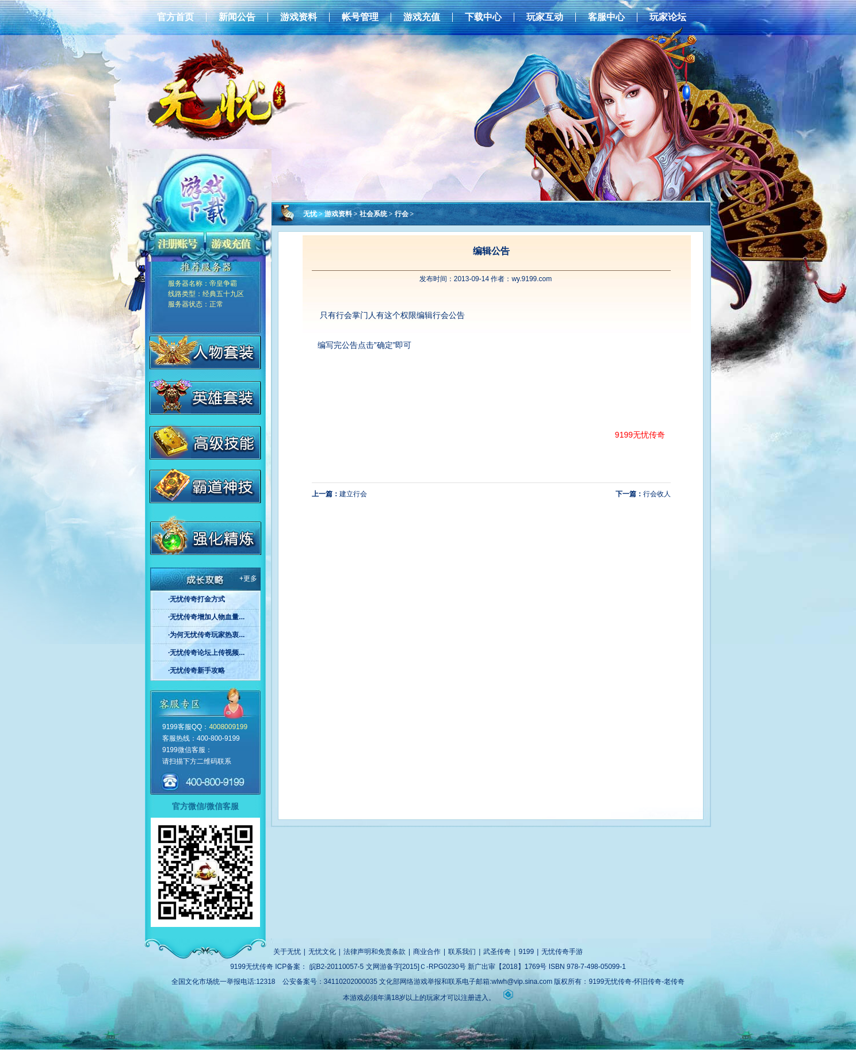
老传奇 (674, 982)
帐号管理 (360, 17)
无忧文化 (322, 952)
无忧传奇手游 (562, 952)
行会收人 (657, 494)
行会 (401, 214)
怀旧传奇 (648, 982)
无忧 (310, 214)
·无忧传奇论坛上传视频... (206, 653)
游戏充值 (421, 17)
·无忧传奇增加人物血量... (206, 617)
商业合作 (427, 952)
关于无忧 (287, 952)
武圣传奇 (497, 952)
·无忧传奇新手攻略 (196, 670)
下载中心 (483, 17)
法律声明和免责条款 (374, 952)
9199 (526, 952)
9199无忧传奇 (640, 434)
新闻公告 (237, 17)
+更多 (248, 578)
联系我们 (462, 952)
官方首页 (175, 17)
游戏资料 (298, 17)
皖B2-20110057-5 (336, 967)
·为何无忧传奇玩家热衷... (206, 635)
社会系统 (373, 214)
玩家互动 (544, 17)
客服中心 (606, 17)
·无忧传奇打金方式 (196, 599)
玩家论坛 (667, 17)
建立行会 (353, 494)
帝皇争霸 (223, 283)
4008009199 (228, 727)
